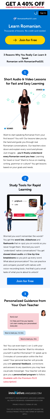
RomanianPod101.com (34, 400)
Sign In (43, 13)
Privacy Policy (19, 404)
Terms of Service (36, 411)
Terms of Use (31, 404)
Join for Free (28, 40)
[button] (36, 13)
